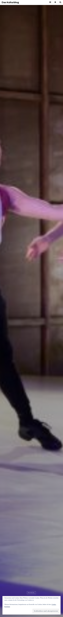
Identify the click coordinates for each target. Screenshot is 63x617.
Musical (31, 593)
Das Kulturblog (10, 2)
